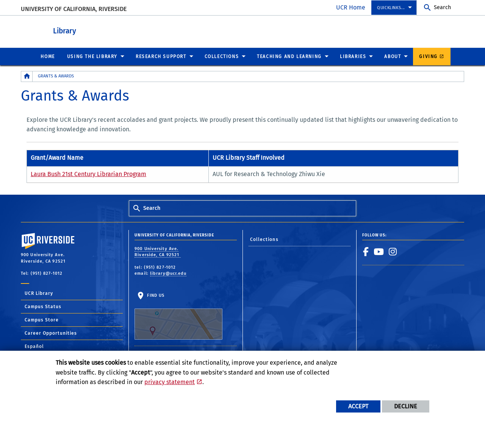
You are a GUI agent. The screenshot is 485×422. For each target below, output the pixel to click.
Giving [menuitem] (428, 56)
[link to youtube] (379, 251)
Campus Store (42, 319)
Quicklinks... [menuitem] (391, 7)
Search (442, 7)
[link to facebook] (366, 251)
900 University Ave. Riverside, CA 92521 (158, 251)
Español (34, 346)
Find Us (178, 316)
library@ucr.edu (168, 273)
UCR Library (39, 293)
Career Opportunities (51, 332)
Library (106, 29)
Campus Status (43, 306)
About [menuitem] (392, 56)
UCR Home (350, 7)
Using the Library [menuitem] (92, 56)
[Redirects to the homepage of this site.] (27, 76)
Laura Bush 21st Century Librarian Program (88, 173)
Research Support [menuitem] (161, 56)
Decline (405, 406)
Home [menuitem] (48, 56)
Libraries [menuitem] (353, 56)
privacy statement (169, 382)
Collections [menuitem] (222, 56)
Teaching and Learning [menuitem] (289, 56)
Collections (264, 239)
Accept (358, 406)
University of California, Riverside (74, 9)
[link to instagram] (393, 251)
